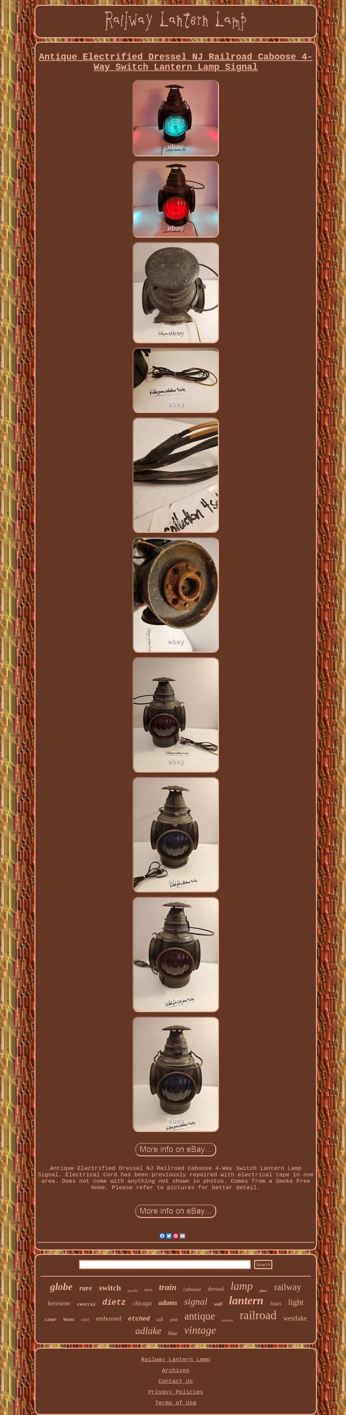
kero (148, 1289)
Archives (176, 1370)
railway (287, 1287)
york (174, 1320)
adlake (148, 1330)
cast (85, 1319)
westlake (295, 1318)
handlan (227, 1320)
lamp (241, 1286)
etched (139, 1318)
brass (69, 1319)
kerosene (59, 1303)
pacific (133, 1290)
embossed (108, 1318)
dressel (216, 1289)
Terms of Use (175, 1403)
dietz (114, 1302)
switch (110, 1287)
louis (275, 1303)
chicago (142, 1303)
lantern (246, 1300)
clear (51, 1320)
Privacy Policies (175, 1392)
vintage (200, 1330)
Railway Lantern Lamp (175, 1359)
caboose (192, 1289)
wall (218, 1304)
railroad (258, 1315)
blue (173, 1333)
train (168, 1287)
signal (195, 1301)
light (296, 1302)
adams (167, 1303)
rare (85, 1288)
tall (160, 1319)
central (86, 1304)
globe (61, 1286)
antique (199, 1316)
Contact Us (175, 1381)
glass (263, 1290)
